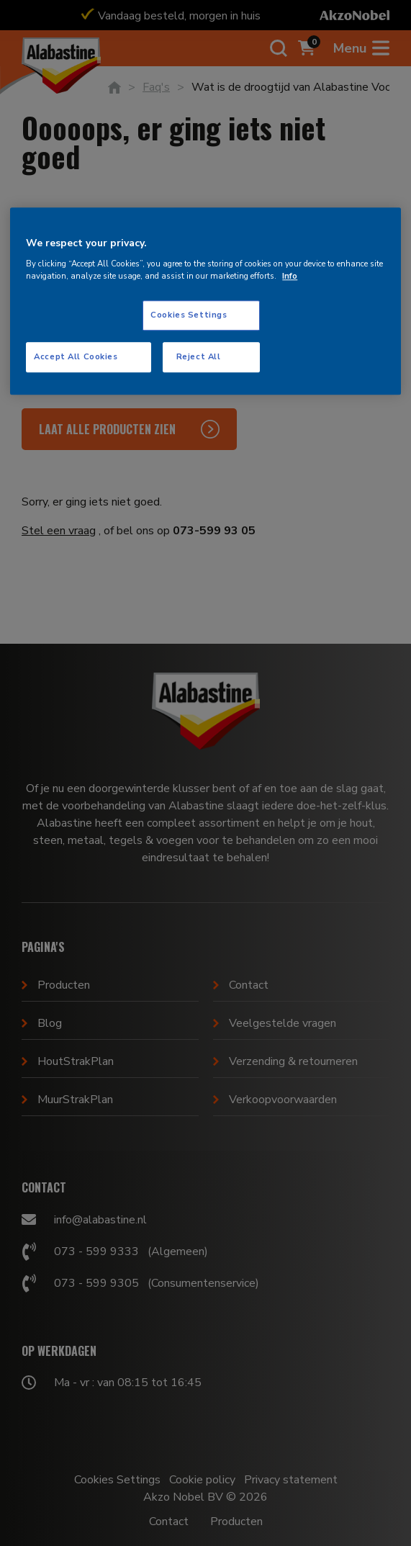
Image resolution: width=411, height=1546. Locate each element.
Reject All (198, 356)
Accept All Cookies (75, 356)
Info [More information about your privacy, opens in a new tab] (289, 276)
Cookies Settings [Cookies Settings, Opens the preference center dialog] (188, 314)
